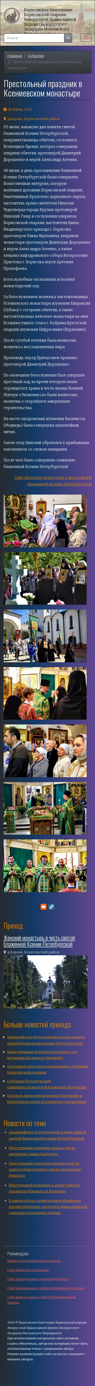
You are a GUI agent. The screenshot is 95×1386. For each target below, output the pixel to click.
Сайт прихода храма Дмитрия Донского (38, 1279)
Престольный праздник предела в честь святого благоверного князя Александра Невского (45, 1169)
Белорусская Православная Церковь (34, 1261)
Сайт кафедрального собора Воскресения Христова (45, 1288)
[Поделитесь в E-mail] (44, 907)
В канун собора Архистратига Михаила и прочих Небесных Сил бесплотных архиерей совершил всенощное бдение (48, 1206)
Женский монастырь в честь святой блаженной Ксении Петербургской (39, 940)
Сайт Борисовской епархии (28, 1270)
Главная (14, 56)
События (36, 56)
